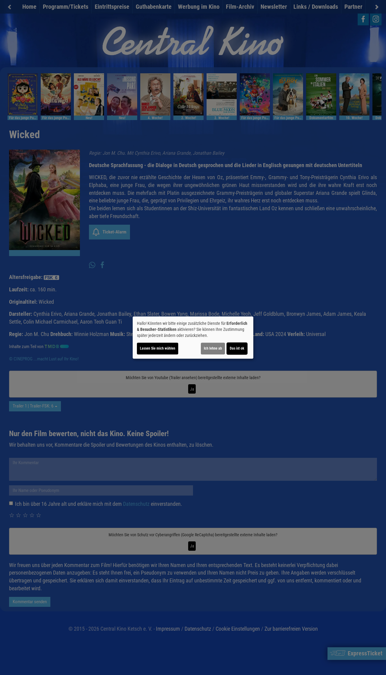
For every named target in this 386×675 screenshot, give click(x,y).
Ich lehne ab (213, 348)
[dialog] (193, 337)
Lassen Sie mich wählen (157, 348)
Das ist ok (237, 348)
